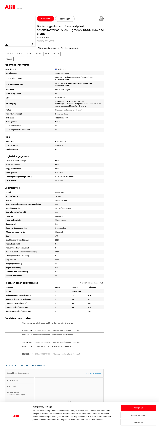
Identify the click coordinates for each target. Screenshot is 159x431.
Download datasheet (49, 48)
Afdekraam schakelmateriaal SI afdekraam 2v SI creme (47, 334)
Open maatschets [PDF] (92, 282)
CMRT (30, 54)
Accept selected (138, 408)
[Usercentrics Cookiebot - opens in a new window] (16, 426)
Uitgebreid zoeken (92, 374)
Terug (19, 8)
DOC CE (9, 54)
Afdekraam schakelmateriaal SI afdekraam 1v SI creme (47, 323)
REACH (56, 54)
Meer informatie (71, 48)
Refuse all (138, 415)
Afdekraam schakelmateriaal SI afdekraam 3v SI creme (47, 346)
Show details (143, 426)
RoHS (38, 54)
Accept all (138, 401)
